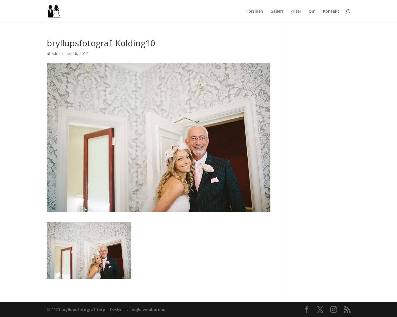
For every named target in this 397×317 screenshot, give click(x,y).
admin (57, 53)
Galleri (276, 11)
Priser (295, 11)
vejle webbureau (148, 309)
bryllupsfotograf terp (83, 309)
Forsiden (254, 11)
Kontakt (331, 11)
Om (312, 11)
